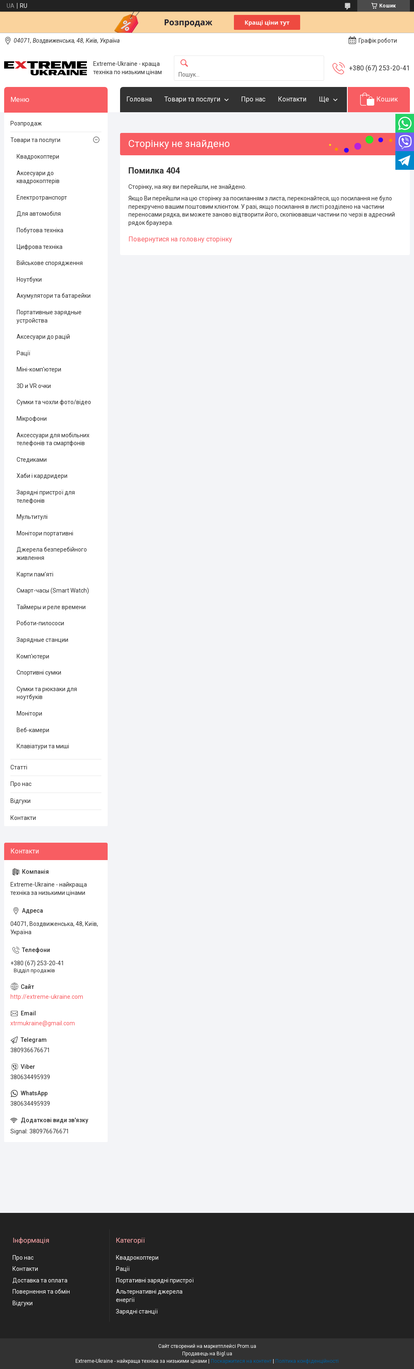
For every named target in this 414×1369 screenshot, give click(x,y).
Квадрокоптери (38, 156)
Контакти (292, 99)
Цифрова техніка (40, 246)
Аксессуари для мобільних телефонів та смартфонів (53, 439)
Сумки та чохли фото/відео (54, 402)
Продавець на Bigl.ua (207, 1354)
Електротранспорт (42, 197)
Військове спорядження (50, 263)
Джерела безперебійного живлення (52, 553)
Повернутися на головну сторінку (180, 239)
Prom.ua (246, 1346)
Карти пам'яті (35, 574)
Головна (139, 99)
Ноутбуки (29, 279)
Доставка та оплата (39, 1280)
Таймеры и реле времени (51, 607)
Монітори (29, 713)
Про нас (253, 99)
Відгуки (20, 801)
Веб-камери (33, 730)
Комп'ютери (33, 656)
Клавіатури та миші (43, 746)
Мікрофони (32, 418)
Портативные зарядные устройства (49, 316)
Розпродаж (26, 123)
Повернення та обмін (41, 1291)
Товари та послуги (192, 99)
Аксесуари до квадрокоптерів (38, 177)
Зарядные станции (42, 639)
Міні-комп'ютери (39, 369)
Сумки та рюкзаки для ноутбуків (47, 693)
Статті (18, 767)
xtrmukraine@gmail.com (42, 1023)
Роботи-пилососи (40, 623)
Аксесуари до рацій (43, 336)
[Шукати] (184, 63)
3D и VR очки (34, 386)
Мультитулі (32, 516)
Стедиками (32, 459)
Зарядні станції (137, 1311)
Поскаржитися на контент (241, 1361)
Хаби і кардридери (42, 475)
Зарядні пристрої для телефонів (46, 496)
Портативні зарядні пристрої (155, 1280)
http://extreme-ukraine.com (46, 996)
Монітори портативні (45, 533)
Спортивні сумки (39, 672)
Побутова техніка (40, 230)
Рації (23, 353)
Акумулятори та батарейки (54, 295)
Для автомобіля (39, 213)
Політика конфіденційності (307, 1361)
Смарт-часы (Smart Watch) (53, 590)
